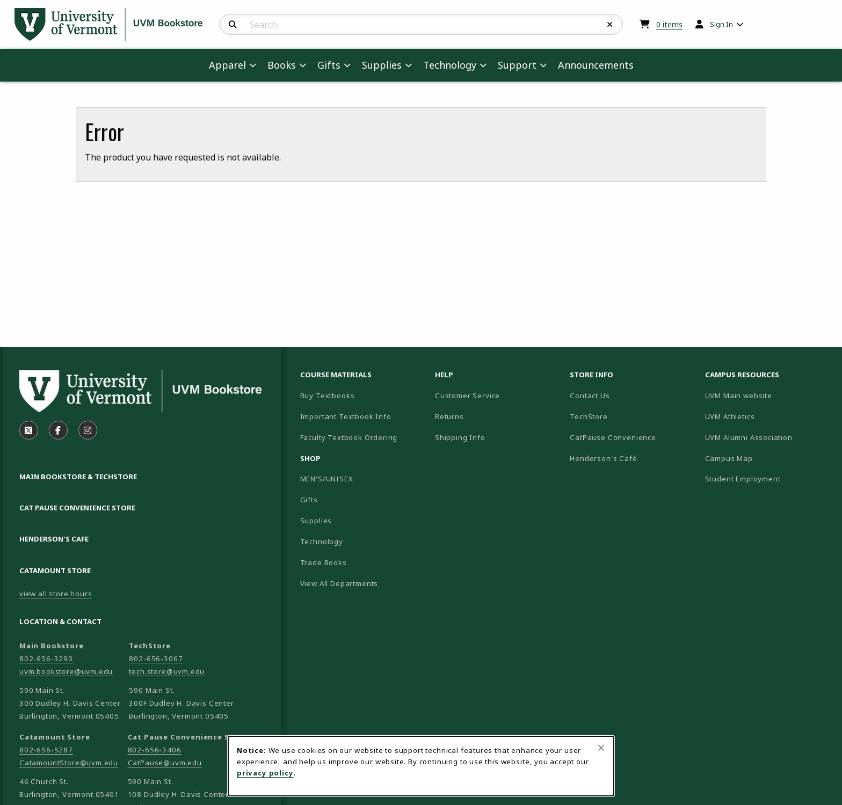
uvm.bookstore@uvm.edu (66, 671)
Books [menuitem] (281, 64)
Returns (449, 416)
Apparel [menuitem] (227, 64)
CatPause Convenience (613, 437)
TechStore (588, 416)
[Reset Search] (610, 25)
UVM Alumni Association (768, 437)
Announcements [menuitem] (596, 64)
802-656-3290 (46, 658)
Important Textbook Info (345, 416)
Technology (321, 541)
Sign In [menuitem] (721, 24)
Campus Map (766, 458)
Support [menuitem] (517, 64)
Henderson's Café (603, 458)
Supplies (316, 520)
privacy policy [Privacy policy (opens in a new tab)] (265, 773)
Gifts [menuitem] (328, 64)
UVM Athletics (767, 416)
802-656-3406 (155, 750)
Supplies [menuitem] (382, 64)
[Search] (232, 25)
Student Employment (768, 478)
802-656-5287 (46, 750)
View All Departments (339, 583)
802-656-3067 (156, 658)
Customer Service (467, 395)
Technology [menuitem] (449, 64)
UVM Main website (768, 395)
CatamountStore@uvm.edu (68, 762)
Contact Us (589, 395)
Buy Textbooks (327, 395)
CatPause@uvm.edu (165, 762)
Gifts (309, 499)
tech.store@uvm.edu (167, 671)
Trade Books (323, 562)
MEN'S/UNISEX (326, 479)
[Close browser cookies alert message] (601, 748)
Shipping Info (460, 437)
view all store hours (55, 593)
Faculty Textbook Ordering (349, 437)
